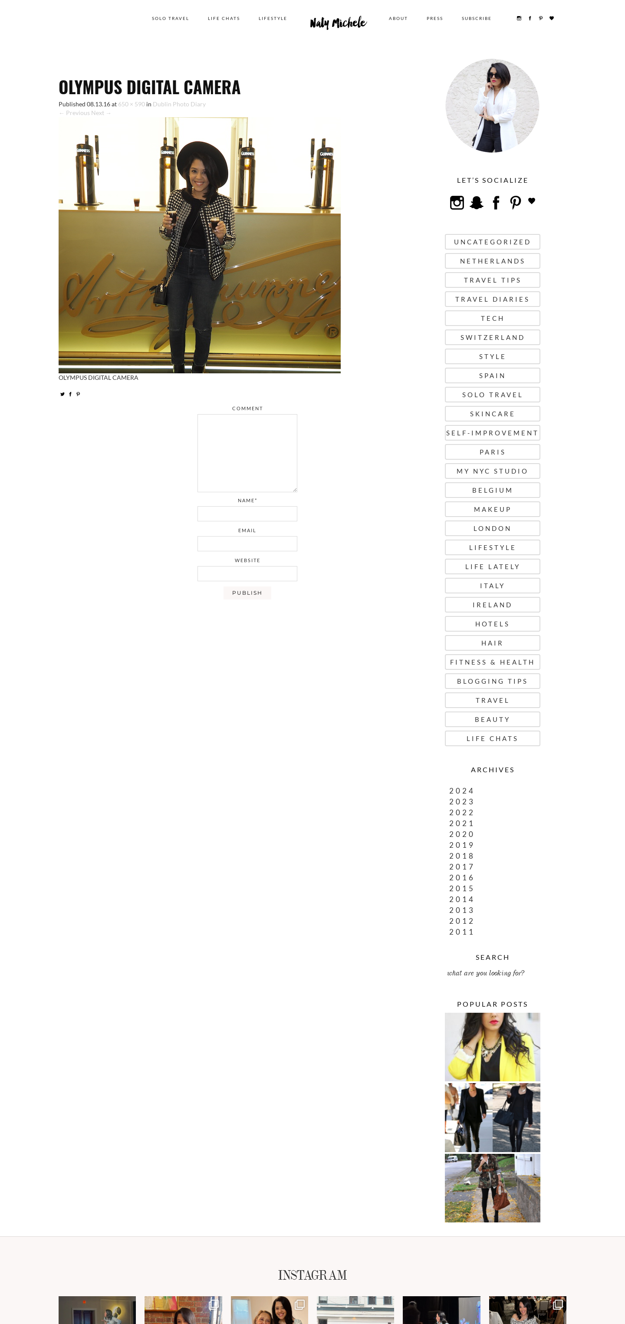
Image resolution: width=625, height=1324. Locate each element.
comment (247, 408)
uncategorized (492, 242)
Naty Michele (338, 25)
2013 (462, 910)
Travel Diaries (492, 299)
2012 (462, 920)
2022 (462, 812)
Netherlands (493, 261)
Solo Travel (170, 18)
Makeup (493, 509)
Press (435, 18)
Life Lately (492, 566)
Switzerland (493, 337)
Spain (492, 375)
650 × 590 (131, 104)
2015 (462, 888)
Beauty (492, 719)
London (493, 528)
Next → (101, 112)
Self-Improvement (492, 433)
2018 (462, 855)
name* (247, 500)
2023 (462, 801)
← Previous (74, 112)
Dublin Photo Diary (179, 104)
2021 (462, 823)
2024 (462, 790)
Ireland (493, 605)
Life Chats (224, 18)
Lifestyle (273, 18)
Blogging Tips (492, 681)
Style (493, 356)
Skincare (493, 414)
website (247, 560)
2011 (462, 931)
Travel (493, 700)
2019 (462, 845)
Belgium (492, 490)
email (247, 530)
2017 (462, 866)
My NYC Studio (493, 471)
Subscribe (477, 18)
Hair (492, 643)
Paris (493, 452)
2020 (462, 834)
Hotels (492, 624)
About (398, 18)
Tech (493, 318)
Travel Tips (493, 280)
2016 (462, 877)
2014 (462, 899)
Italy (492, 586)
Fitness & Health (492, 662)
